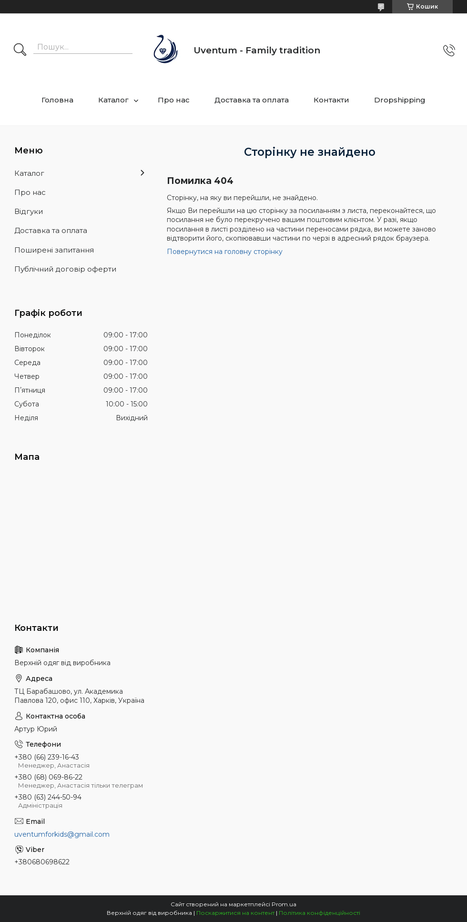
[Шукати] (20, 50)
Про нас (174, 99)
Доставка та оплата (251, 99)
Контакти (331, 99)
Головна (57, 99)
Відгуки (28, 211)
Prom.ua (284, 904)
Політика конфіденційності (319, 912)
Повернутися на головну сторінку (225, 251)
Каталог (113, 99)
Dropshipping (400, 99)
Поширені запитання (54, 249)
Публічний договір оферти (65, 269)
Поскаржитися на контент (235, 912)
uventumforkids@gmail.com (62, 834)
